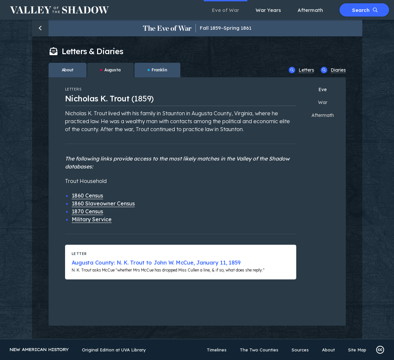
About (328, 349)
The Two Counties (259, 349)
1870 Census (87, 211)
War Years (268, 10)
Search (364, 10)
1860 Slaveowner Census (103, 203)
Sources (300, 349)
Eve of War (225, 10)
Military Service (92, 219)
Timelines (217, 349)
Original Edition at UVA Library (114, 349)
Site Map (357, 349)
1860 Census (87, 195)
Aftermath (310, 10)
